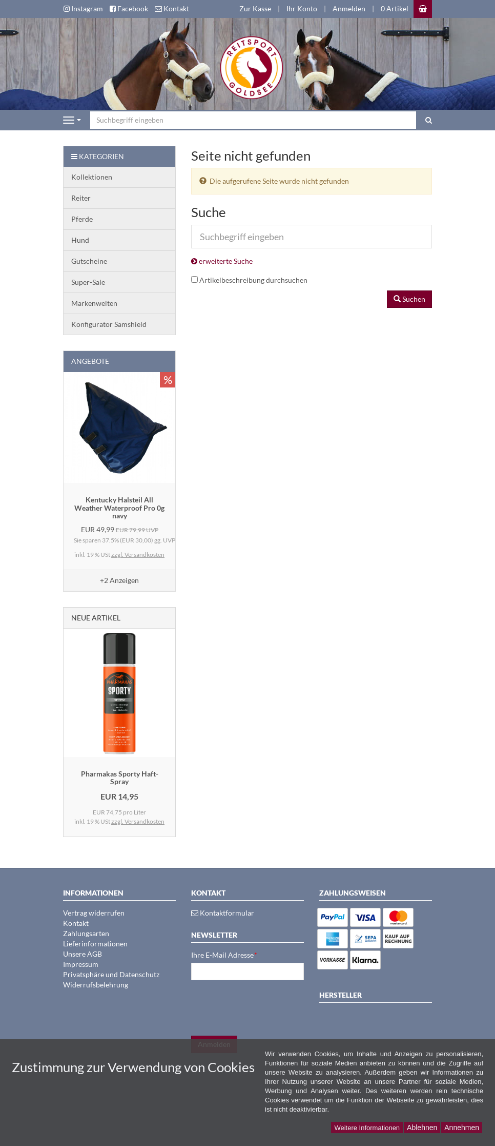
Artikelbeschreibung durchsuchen (253, 280)
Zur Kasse (255, 8)
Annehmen (461, 1127)
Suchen (409, 299)
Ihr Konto (301, 8)
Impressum (80, 964)
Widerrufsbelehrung (95, 984)
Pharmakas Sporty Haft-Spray (119, 777)
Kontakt (76, 923)
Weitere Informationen (367, 1128)
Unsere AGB (82, 953)
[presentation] (269, 1008)
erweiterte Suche (222, 261)
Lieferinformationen (95, 943)
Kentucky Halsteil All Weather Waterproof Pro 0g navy (119, 507)
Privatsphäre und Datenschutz (111, 974)
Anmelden (349, 8)
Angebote (90, 361)
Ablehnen (422, 1127)
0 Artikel (394, 8)
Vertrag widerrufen (94, 912)
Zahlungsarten (86, 933)
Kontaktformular (222, 912)
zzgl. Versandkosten (137, 554)
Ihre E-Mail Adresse (224, 954)
